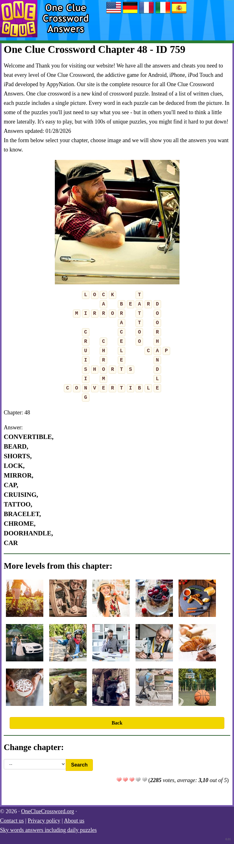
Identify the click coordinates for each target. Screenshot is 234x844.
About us (74, 821)
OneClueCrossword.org (47, 811)
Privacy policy (44, 821)
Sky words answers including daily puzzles (48, 830)
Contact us (12, 821)
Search (79, 764)
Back (117, 722)
